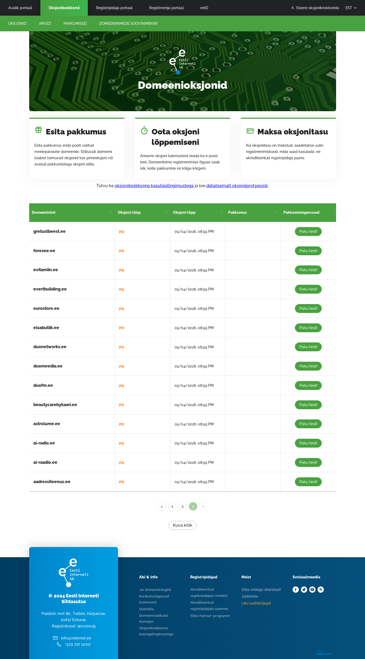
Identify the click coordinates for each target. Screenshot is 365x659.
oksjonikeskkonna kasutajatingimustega (154, 185)
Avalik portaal (20, 8)
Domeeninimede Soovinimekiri (128, 23)
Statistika (146, 609)
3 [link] (193, 506)
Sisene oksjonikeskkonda (315, 8)
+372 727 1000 (77, 644)
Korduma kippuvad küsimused (154, 599)
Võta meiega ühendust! (261, 589)
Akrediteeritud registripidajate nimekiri (209, 592)
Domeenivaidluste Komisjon (153, 619)
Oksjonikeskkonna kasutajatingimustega (156, 631)
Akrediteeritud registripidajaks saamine (209, 606)
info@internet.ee (76, 638)
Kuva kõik (182, 525)
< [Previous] (162, 506)
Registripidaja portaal (114, 8)
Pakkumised (75, 23)
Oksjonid (17, 23)
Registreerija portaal (166, 8)
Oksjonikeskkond (64, 8)
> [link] (203, 506)
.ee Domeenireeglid (155, 590)
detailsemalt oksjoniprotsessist (237, 185)
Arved (45, 23)
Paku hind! (308, 231)
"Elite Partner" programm (210, 616)
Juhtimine (250, 596)
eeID (204, 8)
